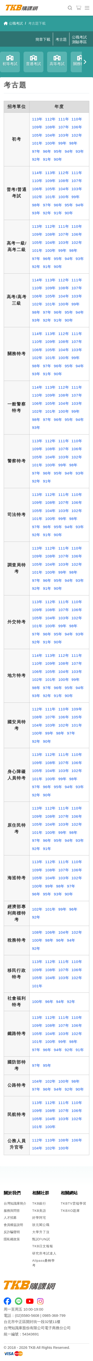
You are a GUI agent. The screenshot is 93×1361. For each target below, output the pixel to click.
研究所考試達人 (44, 1253)
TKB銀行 (39, 1203)
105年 (37, 135)
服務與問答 (12, 1211)
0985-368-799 (53, 1315)
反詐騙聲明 (12, 1232)
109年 (37, 127)
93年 (80, 151)
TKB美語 (39, 1211)
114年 (37, 173)
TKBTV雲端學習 (73, 1203)
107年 (63, 127)
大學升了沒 (41, 1232)
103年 (63, 135)
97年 (36, 151)
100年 (50, 143)
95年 (58, 151)
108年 (50, 127)
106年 (76, 127)
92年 (36, 159)
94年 (69, 151)
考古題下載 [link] (37, 23)
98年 (73, 143)
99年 (62, 143)
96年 (47, 151)
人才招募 (10, 1217)
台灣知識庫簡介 (15, 1203)
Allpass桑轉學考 (43, 1263)
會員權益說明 (13, 1225)
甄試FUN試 (41, 1239)
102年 (76, 135)
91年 (47, 159)
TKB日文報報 (42, 1246)
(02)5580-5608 (27, 1315)
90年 (58, 159)
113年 (37, 119)
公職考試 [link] (13, 23)
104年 (50, 135)
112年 (50, 119)
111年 (63, 119)
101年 (37, 143)
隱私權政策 (12, 1239)
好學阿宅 (39, 1217)
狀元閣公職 (41, 1225)
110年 (76, 119)
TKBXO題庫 (70, 1211)
